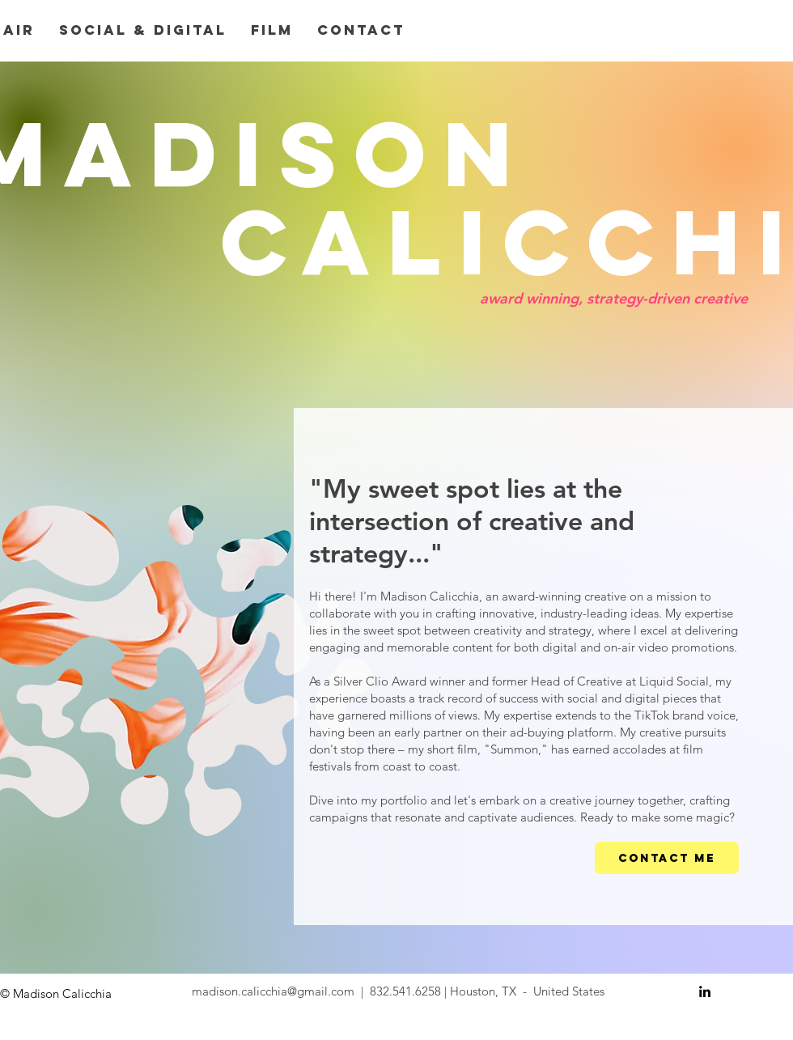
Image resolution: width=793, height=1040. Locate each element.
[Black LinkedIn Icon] (705, 991)
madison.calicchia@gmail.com (273, 991)
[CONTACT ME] (667, 858)
